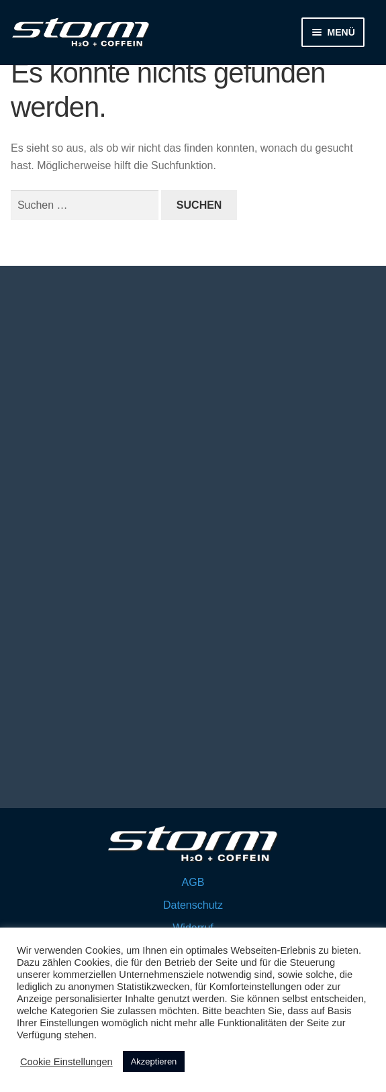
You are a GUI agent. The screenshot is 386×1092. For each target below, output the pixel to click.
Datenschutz (193, 905)
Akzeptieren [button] (154, 1061)
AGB (193, 882)
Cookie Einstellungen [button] (66, 1061)
